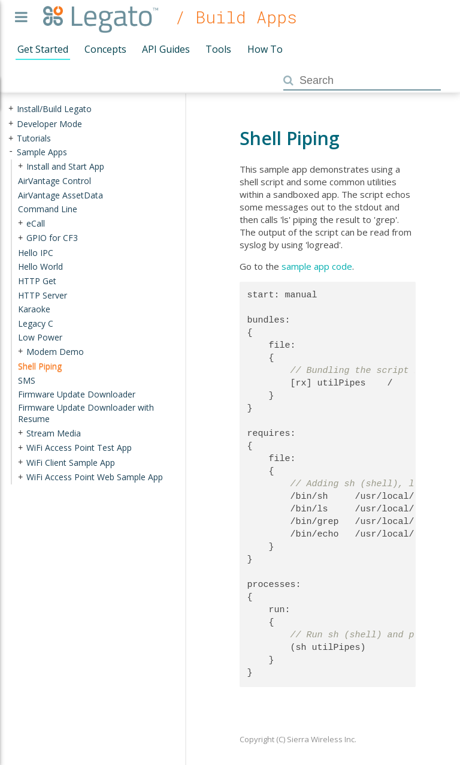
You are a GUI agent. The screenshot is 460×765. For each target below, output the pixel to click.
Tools (218, 49)
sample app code (317, 266)
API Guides (166, 49)
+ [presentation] (10, 109)
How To (265, 49)
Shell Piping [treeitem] (40, 366)
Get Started (42, 49)
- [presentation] (10, 152)
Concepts (105, 49)
